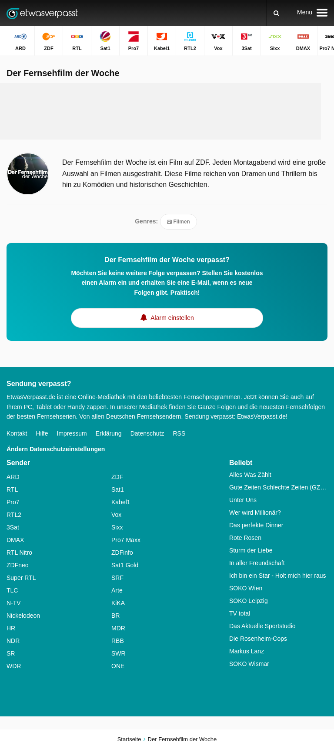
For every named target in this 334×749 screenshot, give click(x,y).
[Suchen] (276, 13)
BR (115, 615)
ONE (117, 665)
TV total (239, 613)
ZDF (117, 476)
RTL (12, 489)
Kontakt (17, 433)
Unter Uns (243, 499)
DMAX (15, 539)
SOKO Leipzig (248, 600)
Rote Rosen (245, 537)
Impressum (72, 433)
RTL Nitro (19, 552)
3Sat (13, 527)
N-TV (14, 602)
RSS (179, 433)
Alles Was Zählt (250, 474)
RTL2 (14, 514)
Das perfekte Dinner (256, 525)
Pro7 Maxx (125, 539)
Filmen (178, 222)
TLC (12, 590)
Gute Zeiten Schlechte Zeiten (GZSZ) (278, 487)
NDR (13, 640)
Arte (117, 590)
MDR (118, 628)
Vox (116, 514)
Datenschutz (147, 433)
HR (11, 628)
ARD (13, 476)
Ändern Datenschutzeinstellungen (56, 449)
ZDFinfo (122, 552)
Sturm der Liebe (251, 550)
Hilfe (42, 433)
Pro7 (13, 502)
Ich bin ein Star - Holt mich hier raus (277, 575)
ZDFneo (18, 565)
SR (11, 653)
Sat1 (117, 489)
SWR (118, 653)
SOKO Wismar (249, 663)
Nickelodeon (23, 615)
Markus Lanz (246, 651)
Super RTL (21, 577)
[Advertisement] (167, 111)
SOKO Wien (245, 588)
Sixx (117, 527)
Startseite (129, 739)
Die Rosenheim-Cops (258, 638)
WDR (14, 665)
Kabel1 (120, 502)
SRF (117, 577)
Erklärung (109, 433)
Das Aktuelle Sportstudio (262, 626)
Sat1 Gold (124, 565)
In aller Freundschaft (257, 562)
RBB (117, 640)
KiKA (118, 602)
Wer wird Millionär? (255, 512)
